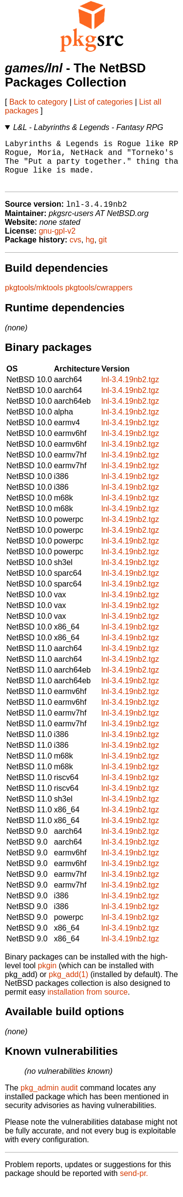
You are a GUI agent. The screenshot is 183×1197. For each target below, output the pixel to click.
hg (89, 251)
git (103, 251)
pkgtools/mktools (34, 299)
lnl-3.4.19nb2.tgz (130, 391)
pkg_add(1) (68, 985)
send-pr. (134, 1184)
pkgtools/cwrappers (99, 299)
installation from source (87, 1003)
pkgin (47, 977)
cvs (75, 251)
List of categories (103, 102)
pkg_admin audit (49, 1099)
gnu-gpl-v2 (57, 242)
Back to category (38, 102)
